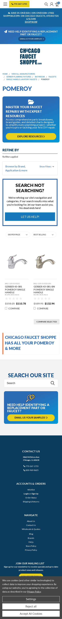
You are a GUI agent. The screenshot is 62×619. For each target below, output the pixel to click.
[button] (30, 168)
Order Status (31, 497)
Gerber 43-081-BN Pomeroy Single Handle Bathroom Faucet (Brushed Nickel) (44, 290)
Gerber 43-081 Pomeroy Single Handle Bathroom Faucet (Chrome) (16, 290)
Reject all (31, 606)
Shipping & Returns (31, 501)
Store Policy (31, 546)
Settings (31, 599)
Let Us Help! (30, 217)
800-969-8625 (31, 470)
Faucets (52, 77)
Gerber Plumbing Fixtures (18, 77)
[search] (45, 4)
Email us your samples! (31, 417)
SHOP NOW (31, 22)
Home (5, 74)
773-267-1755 (19, 4)
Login (26, 493)
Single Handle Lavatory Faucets (21, 79)
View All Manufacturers (23, 74)
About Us (31, 521)
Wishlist (31, 489)
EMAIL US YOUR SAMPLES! (32, 39)
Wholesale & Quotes (31, 529)
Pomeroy (45, 79)
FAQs (31, 542)
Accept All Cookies (31, 614)
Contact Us (31, 525)
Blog (31, 534)
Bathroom (40, 77)
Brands (31, 538)
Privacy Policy (31, 550)
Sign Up (34, 493)
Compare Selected (46, 321)
